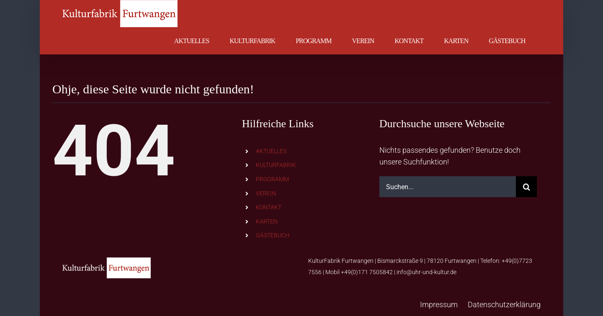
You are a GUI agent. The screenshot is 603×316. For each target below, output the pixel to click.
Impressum (439, 304)
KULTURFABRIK (276, 165)
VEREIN (266, 193)
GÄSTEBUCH (272, 235)
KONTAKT (268, 207)
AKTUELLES (271, 151)
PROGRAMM (272, 179)
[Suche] (526, 186)
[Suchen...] (447, 186)
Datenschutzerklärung (504, 304)
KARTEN (267, 221)
